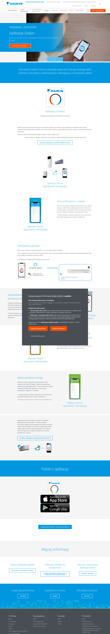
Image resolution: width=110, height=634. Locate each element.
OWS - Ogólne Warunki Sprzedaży (18, 631)
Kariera (11, 629)
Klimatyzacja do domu (39, 626)
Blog (71, 10)
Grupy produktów (87, 621)
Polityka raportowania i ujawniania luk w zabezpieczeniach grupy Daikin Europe (91, 630)
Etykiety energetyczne (88, 624)
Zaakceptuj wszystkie (38, 328)
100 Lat (88, 10)
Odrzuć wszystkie (59, 328)
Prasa (10, 626)
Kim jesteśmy (12, 621)
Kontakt (55, 10)
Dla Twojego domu (38, 621)
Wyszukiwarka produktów (36, 10)
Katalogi (64, 10)
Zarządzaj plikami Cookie (38, 336)
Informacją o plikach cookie (49, 322)
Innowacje (11, 624)
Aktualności (80, 10)
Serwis (59, 624)
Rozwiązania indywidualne (40, 624)
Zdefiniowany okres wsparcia (90, 626)
